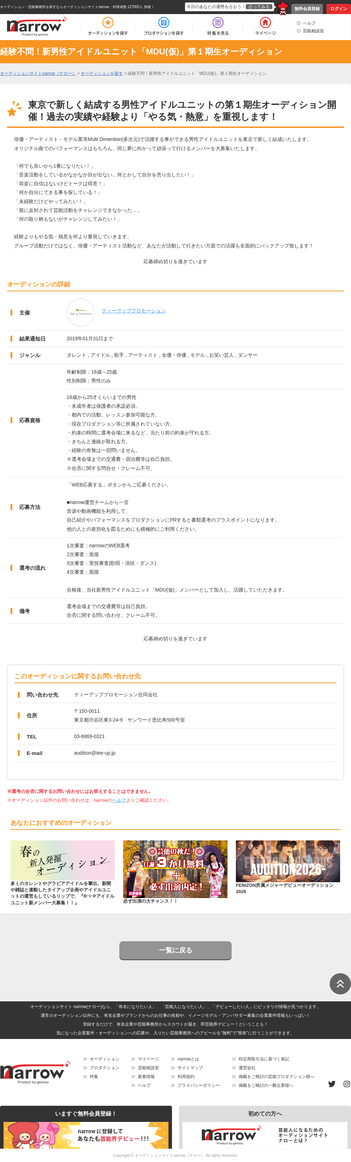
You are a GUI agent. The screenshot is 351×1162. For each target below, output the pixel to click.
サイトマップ (190, 1067)
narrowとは (188, 1059)
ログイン (338, 8)
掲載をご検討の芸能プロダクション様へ (276, 1076)
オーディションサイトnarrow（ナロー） (170, 1155)
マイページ (148, 1059)
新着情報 (146, 1076)
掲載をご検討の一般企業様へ (266, 1085)
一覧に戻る (175, 950)
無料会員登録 (307, 8)
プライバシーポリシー (199, 1085)
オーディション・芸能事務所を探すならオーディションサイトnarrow (54, 7)
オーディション (104, 1059)
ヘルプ (309, 23)
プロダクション (104, 1067)
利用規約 (186, 1076)
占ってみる (259, 6)
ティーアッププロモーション (134, 311)
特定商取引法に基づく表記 (264, 1059)
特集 (94, 1076)
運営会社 (247, 1067)
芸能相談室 (313, 30)
